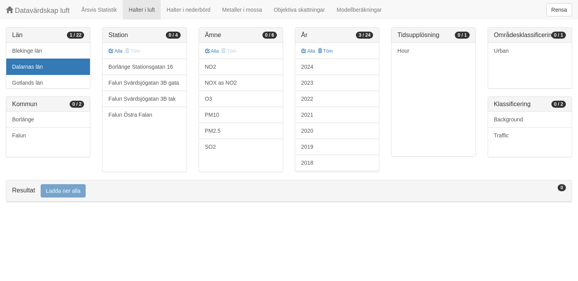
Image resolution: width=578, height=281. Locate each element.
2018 (307, 163)
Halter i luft (142, 10)
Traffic (501, 135)
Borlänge (23, 119)
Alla (115, 51)
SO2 (210, 147)
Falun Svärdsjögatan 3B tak (142, 99)
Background (508, 119)
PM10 (212, 115)
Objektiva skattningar (299, 10)
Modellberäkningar (359, 10)
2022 (307, 99)
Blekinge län (27, 51)
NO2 (210, 67)
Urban (501, 51)
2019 (307, 147)
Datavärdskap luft (38, 10)
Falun (19, 135)
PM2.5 (213, 131)
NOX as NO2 (221, 83)
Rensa (559, 10)
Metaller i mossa (242, 10)
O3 (208, 99)
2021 (307, 115)
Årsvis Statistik (99, 10)
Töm (325, 51)
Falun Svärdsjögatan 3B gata (143, 83)
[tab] (289, 191)
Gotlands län (27, 83)
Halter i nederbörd (188, 10)
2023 (307, 83)
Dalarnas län (27, 67)
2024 (307, 67)
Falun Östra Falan (130, 115)
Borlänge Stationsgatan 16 (140, 67)
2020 (307, 131)
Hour (403, 51)
